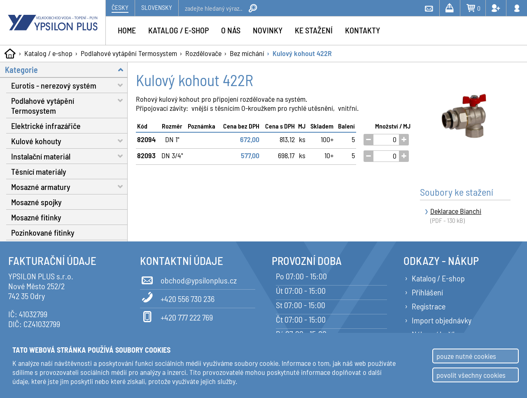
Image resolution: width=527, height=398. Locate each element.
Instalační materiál (69, 156)
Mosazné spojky (36, 202)
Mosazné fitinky (36, 217)
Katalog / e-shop (48, 53)
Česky (120, 7)
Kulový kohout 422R (302, 53)
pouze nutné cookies (466, 356)
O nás (230, 30)
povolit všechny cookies (471, 374)
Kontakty (362, 30)
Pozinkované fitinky (43, 232)
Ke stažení (314, 30)
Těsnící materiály (38, 171)
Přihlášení (427, 292)
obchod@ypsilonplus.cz (188, 279)
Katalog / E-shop (438, 278)
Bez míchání (247, 53)
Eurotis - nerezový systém (69, 85)
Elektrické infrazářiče (46, 126)
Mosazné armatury (69, 186)
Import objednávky (441, 320)
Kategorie (66, 69)
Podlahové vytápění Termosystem (129, 53)
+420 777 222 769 (176, 316)
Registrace (428, 306)
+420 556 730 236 (177, 297)
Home (127, 30)
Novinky (267, 30)
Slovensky (156, 7)
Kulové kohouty (69, 140)
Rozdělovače (203, 53)
